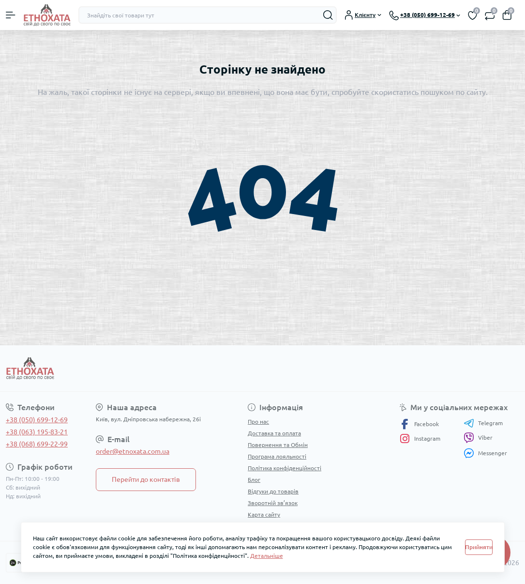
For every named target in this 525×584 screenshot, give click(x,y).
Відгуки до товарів (273, 491)
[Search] (328, 15)
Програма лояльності (277, 456)
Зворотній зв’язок (273, 503)
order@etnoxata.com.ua (132, 451)
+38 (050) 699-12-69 (37, 420)
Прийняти (478, 547)
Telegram (483, 423)
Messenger (485, 453)
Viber (478, 437)
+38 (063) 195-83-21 (37, 432)
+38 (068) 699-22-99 (37, 444)
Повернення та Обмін (278, 445)
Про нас (258, 421)
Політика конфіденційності (284, 468)
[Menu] (10, 15)
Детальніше (266, 556)
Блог (254, 479)
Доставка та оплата (274, 433)
